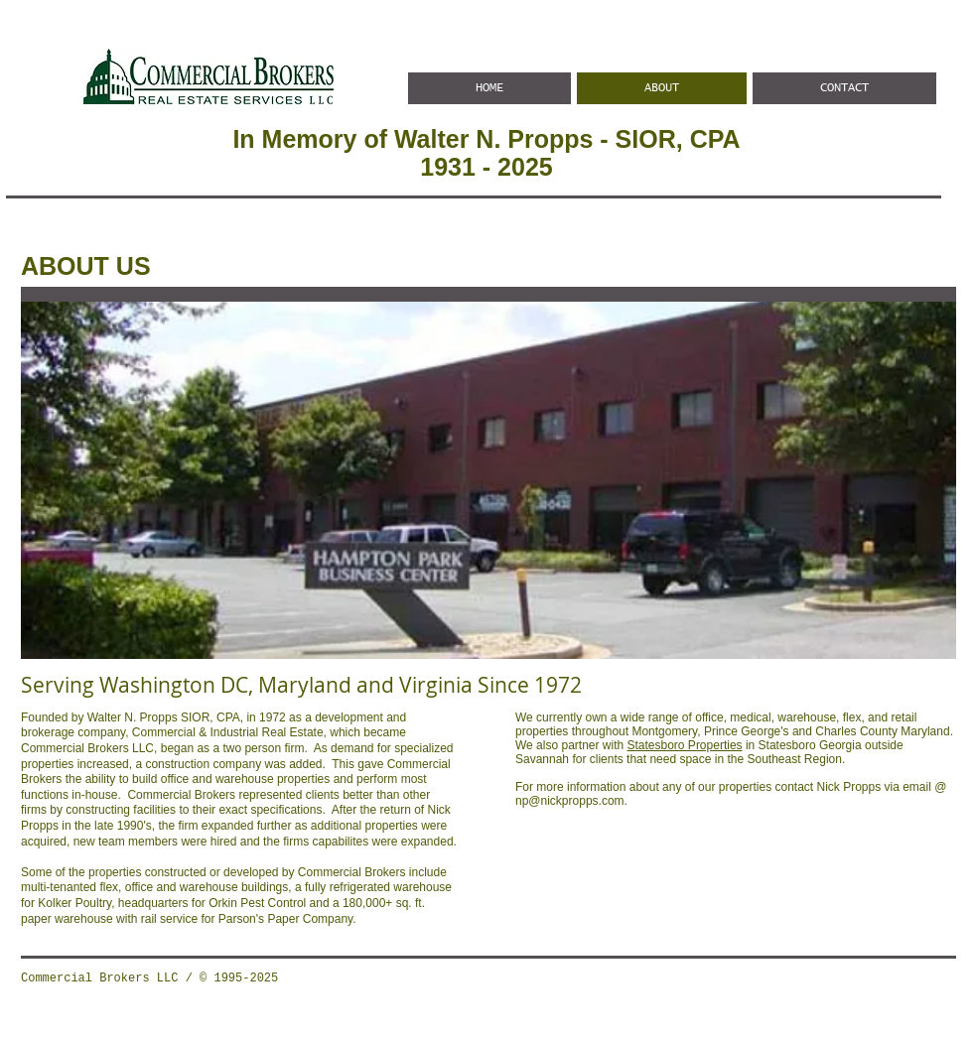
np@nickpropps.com (570, 801)
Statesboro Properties (685, 745)
